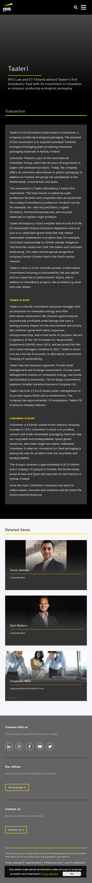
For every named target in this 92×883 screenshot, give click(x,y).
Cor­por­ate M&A (20, 681)
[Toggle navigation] (83, 7)
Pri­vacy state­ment (14, 862)
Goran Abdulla (19, 570)
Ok (71, 874)
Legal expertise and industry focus (27, 688)
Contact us (14, 829)
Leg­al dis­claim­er (33, 862)
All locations (15, 787)
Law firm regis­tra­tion (75, 862)
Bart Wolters (18, 625)
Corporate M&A (17, 577)
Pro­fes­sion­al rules (53, 862)
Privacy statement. (49, 874)
